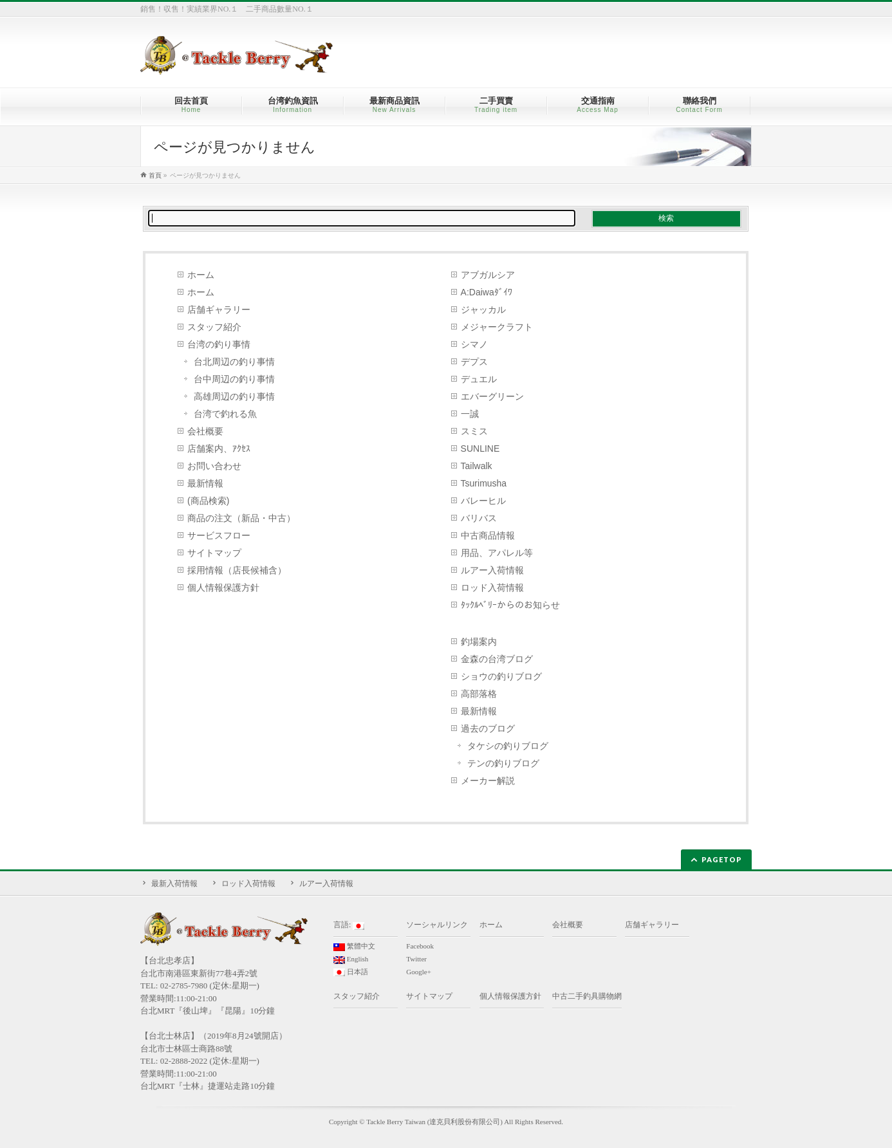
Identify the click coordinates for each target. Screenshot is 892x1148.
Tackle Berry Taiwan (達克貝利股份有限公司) (434, 1121)
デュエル (479, 379)
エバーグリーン (492, 396)
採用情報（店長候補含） (236, 570)
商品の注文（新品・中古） (241, 518)
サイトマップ (214, 553)
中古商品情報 (488, 535)
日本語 (350, 972)
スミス (474, 431)
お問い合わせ (214, 466)
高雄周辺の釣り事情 (234, 396)
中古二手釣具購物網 (587, 996)
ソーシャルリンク (437, 924)
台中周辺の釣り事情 (234, 379)
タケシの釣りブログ (507, 746)
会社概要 (205, 431)
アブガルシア (488, 275)
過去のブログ (488, 728)
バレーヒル (483, 500)
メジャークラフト (497, 327)
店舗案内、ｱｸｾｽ (218, 448)
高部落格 (479, 694)
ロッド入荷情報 (492, 587)
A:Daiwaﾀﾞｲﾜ (486, 292)
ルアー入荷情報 (492, 570)
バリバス (479, 518)
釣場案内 (479, 641)
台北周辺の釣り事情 (234, 361)
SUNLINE (480, 448)
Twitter (416, 959)
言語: (348, 925)
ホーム (200, 275)
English (350, 959)
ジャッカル (483, 309)
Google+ (418, 972)
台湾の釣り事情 (218, 344)
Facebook (420, 946)
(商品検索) (208, 500)
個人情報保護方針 (223, 587)
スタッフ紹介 (214, 327)
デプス (474, 361)
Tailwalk (476, 466)
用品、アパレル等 (497, 553)
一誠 (470, 414)
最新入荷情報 (174, 883)
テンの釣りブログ (503, 763)
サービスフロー (218, 535)
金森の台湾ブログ (497, 659)
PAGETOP (722, 859)
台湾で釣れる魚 (225, 414)
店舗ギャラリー (218, 309)
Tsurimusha (484, 483)
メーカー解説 (488, 780)
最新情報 (205, 483)
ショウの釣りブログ (501, 676)
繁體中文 (354, 946)
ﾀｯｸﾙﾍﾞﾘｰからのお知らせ (510, 605)
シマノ (474, 344)
